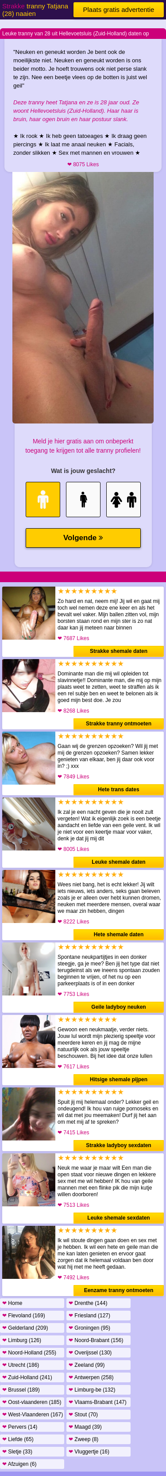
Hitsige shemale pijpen (118, 1079)
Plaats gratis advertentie (118, 9)
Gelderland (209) (25, 1328)
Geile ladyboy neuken (118, 1007)
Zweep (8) (83, 1439)
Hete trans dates (118, 789)
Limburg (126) (21, 1340)
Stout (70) (83, 1414)
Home (12, 1303)
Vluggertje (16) (89, 1452)
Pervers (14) (19, 1427)
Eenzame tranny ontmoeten (119, 1290)
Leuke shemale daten (118, 862)
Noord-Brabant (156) (96, 1340)
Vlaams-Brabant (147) (98, 1402)
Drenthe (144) (88, 1303)
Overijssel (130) (90, 1353)
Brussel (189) (21, 1390)
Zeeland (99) (86, 1365)
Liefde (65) (18, 1439)
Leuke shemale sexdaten (118, 1218)
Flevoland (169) (23, 1315)
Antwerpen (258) (91, 1377)
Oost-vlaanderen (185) (31, 1402)
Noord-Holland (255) (29, 1353)
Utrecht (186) (20, 1365)
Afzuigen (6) (19, 1464)
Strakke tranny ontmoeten (118, 724)
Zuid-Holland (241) (27, 1377)
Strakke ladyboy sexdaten (118, 1145)
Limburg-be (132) (92, 1390)
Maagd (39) (85, 1427)
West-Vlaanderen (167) (32, 1414)
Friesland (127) (89, 1315)
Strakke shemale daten (118, 651)
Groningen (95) (89, 1328)
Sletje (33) (17, 1452)
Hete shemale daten (119, 934)
